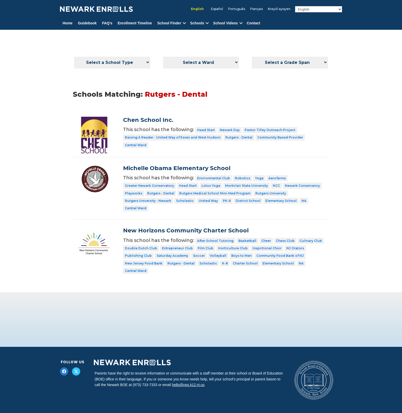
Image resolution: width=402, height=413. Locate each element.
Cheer (266, 241)
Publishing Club (138, 256)
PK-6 (227, 201)
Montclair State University (246, 186)
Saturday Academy (172, 256)
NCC (276, 186)
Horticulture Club (233, 248)
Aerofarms (277, 178)
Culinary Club (310, 241)
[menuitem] (197, 9)
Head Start (206, 130)
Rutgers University (270, 193)
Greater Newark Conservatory (149, 186)
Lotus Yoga (211, 186)
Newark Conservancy (302, 186)
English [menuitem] (197, 9)
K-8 (225, 263)
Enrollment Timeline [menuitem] (135, 23)
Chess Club (285, 241)
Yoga (259, 178)
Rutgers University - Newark (148, 201)
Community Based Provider (280, 137)
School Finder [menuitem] (169, 23)
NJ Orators (295, 248)
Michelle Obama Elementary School (176, 168)
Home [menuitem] (68, 23)
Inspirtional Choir (267, 248)
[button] (184, 23)
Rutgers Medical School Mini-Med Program (214, 193)
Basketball (247, 241)
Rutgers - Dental (239, 137)
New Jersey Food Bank (144, 263)
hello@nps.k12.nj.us (188, 385)
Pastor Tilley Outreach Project (270, 130)
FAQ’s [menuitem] (107, 23)
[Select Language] (318, 9)
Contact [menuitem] (253, 23)
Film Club (205, 248)
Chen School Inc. (148, 119)
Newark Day (230, 130)
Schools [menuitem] (197, 23)
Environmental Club (213, 178)
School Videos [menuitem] (225, 23)
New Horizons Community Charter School (186, 230)
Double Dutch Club (141, 248)
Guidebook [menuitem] (87, 23)
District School (248, 201)
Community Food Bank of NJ (280, 256)
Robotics (242, 178)
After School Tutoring (215, 241)
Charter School (245, 263)
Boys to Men (241, 256)
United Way (208, 201)
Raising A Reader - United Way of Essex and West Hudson (172, 137)
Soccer (199, 256)
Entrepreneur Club (177, 248)
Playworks (133, 193)
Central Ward (135, 145)
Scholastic (185, 201)
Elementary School (281, 201)
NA (304, 201)
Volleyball (218, 256)
